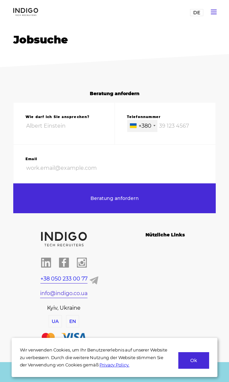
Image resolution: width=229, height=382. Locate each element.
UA (55, 321)
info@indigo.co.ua (63, 293)
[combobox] (142, 126)
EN (72, 321)
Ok (193, 360)
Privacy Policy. (114, 364)
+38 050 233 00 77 (63, 279)
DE (196, 13)
